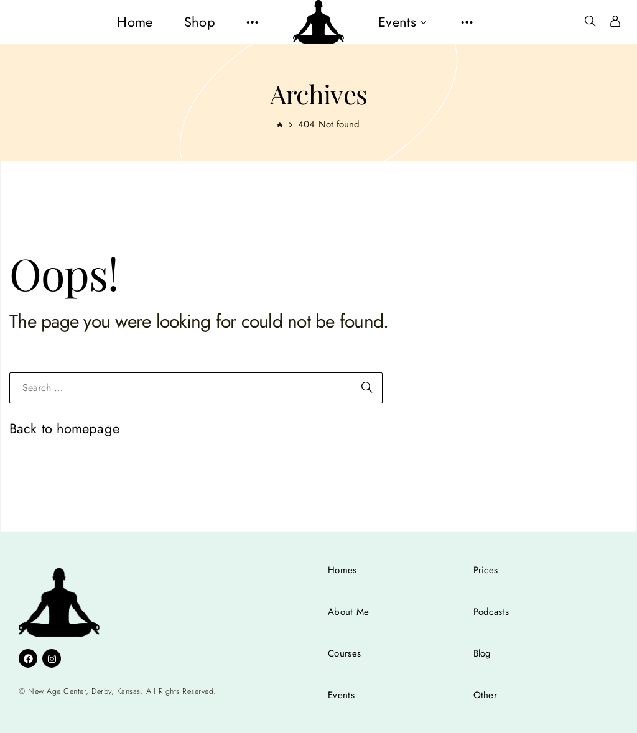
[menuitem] (134, 22)
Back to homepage (64, 428)
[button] (252, 22)
